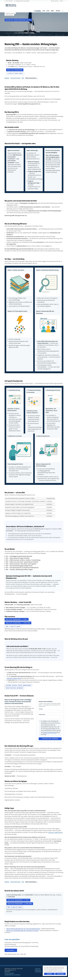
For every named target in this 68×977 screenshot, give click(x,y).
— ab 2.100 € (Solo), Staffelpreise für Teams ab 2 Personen (31, 609)
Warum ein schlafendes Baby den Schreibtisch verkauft (22, 930)
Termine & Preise (15, 78)
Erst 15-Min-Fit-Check (13, 626)
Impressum (37, 968)
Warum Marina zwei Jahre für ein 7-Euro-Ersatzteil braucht (23, 928)
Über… (52, 10)
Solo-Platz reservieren (14, 69)
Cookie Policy (38, 971)
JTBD (43, 10)
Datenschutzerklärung (49, 732)
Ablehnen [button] (49, 973)
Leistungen (37, 10)
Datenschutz (38, 970)
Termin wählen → (11, 950)
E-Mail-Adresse (42, 714)
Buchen (58, 10)
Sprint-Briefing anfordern (14, 688)
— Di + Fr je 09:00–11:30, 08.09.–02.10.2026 (28, 607)
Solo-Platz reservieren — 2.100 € (16, 619)
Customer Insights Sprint (14, 678)
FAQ (23, 78)
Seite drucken (54, 1)
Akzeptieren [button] (60, 973)
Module (7, 78)
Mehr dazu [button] (60, 971)
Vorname (41, 709)
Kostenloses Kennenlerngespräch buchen (18, 20)
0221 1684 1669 (21, 954)
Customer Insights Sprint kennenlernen (18, 685)
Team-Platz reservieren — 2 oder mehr (18, 623)
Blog (48, 10)
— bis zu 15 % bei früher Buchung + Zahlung (28, 611)
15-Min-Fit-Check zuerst (15, 73)
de (61, 1)
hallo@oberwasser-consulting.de (12, 974)
